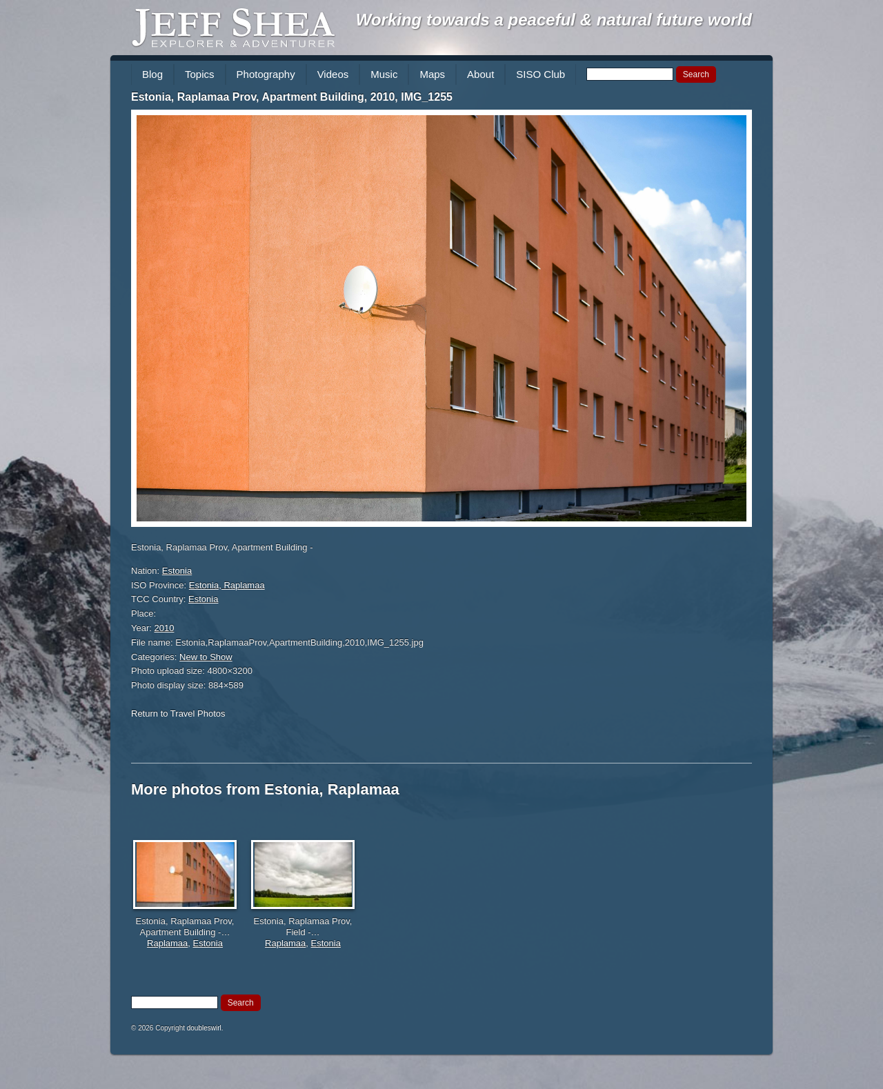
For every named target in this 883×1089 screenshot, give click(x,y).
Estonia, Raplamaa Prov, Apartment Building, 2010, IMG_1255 (292, 97)
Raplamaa (167, 943)
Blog (152, 74)
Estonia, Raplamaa (227, 585)
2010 (165, 628)
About (480, 74)
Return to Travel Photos (178, 713)
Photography (266, 74)
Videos (333, 74)
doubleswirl (204, 1028)
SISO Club (540, 74)
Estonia (177, 571)
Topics (200, 74)
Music (383, 74)
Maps (432, 74)
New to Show (205, 657)
